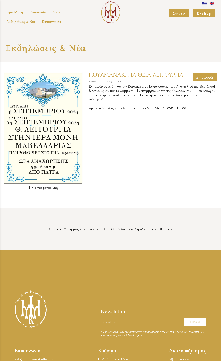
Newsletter (113, 311)
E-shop (204, 13)
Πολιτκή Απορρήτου (176, 331)
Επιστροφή (204, 77)
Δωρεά (179, 13)
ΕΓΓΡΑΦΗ (195, 322)
